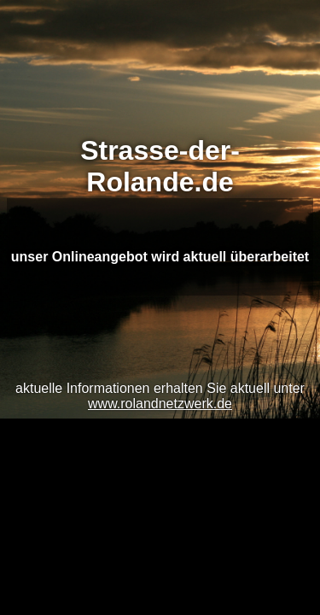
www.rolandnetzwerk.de (160, 403)
